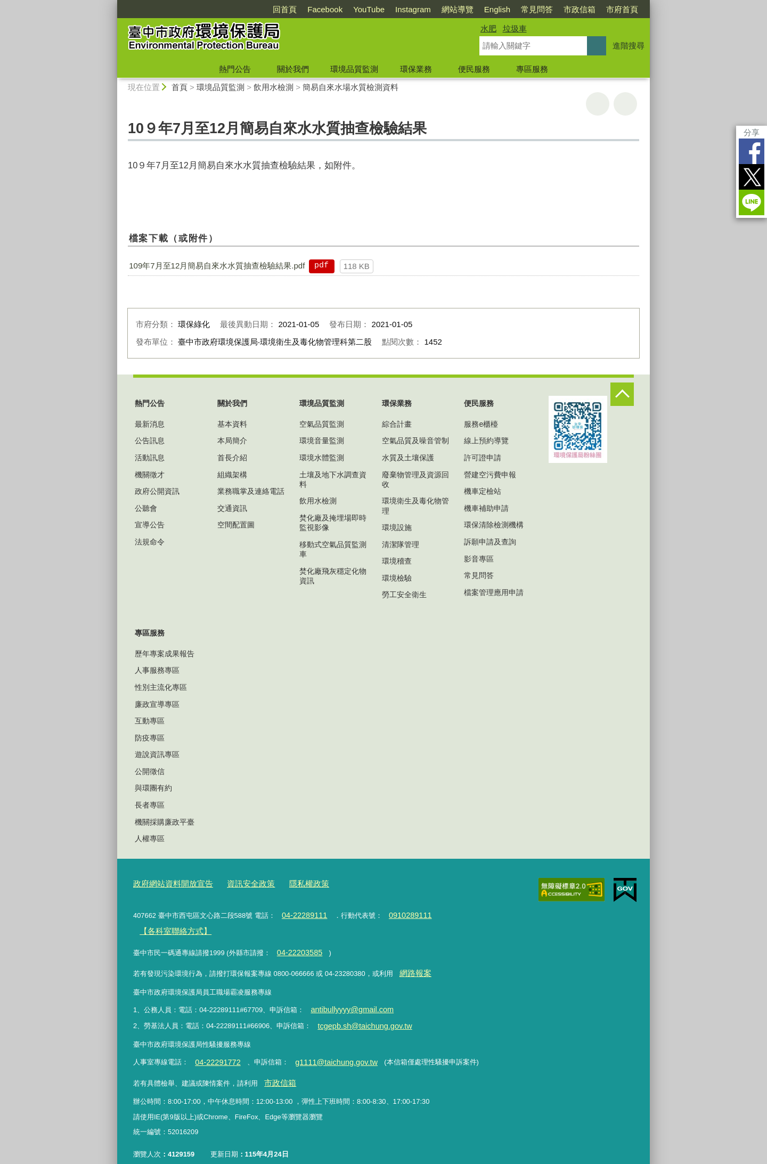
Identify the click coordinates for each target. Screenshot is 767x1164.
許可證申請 (482, 457)
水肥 (488, 28)
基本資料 (232, 424)
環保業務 (416, 69)
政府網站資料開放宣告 (167, 883)
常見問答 (537, 9)
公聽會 (146, 508)
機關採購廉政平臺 (164, 822)
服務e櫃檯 (481, 424)
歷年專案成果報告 (164, 653)
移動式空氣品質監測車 (332, 549)
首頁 (179, 87)
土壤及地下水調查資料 (332, 479)
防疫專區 (150, 738)
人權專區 (150, 838)
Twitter (751, 177)
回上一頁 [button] (625, 104)
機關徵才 (150, 474)
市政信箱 (579, 9)
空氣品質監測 (321, 424)
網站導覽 (458, 9)
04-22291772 (214, 1049)
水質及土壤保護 (408, 457)
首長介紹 (232, 457)
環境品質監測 (354, 69)
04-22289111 (301, 913)
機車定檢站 (482, 491)
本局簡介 (232, 440)
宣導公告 (150, 524)
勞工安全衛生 (404, 594)
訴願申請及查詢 (490, 542)
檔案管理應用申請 (494, 592)
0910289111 (401, 913)
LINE (751, 202)
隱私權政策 (289, 883)
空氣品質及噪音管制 (415, 440)
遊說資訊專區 (157, 754)
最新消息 (150, 424)
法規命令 (150, 542)
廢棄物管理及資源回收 (415, 479)
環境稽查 (397, 561)
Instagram (413, 9)
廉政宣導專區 (157, 704)
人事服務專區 (157, 670)
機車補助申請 (486, 508)
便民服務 (474, 69)
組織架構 (232, 474)
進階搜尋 (628, 45)
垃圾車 (515, 28)
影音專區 (479, 559)
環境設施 (397, 527)
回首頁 (285, 9)
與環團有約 (153, 788)
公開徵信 (150, 771)
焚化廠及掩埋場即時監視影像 (332, 523)
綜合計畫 (397, 424)
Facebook (324, 9)
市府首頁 (622, 9)
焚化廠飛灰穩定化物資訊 (332, 576)
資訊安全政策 (237, 883)
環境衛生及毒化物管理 (415, 505)
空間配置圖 (236, 524)
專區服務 (532, 69)
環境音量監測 (321, 440)
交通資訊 (232, 508)
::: (112, 4)
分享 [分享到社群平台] (752, 132)
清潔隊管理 (400, 544)
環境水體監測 (321, 457)
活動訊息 (150, 457)
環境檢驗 (397, 578)
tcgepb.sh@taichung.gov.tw (359, 1014)
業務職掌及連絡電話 (250, 491)
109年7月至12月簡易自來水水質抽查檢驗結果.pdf (217, 265)
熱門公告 (235, 69)
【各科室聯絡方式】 (170, 927)
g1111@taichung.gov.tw (325, 1049)
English (497, 9)
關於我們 (293, 69)
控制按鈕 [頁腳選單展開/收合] (622, 394)
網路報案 (413, 966)
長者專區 (150, 805)
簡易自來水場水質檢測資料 (350, 87)
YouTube (369, 9)
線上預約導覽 (486, 440)
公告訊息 (150, 440)
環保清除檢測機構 (494, 524)
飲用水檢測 (273, 87)
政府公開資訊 (157, 491)
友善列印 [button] (597, 104)
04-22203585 (296, 946)
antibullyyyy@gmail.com (347, 1000)
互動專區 (150, 721)
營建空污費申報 (490, 474)
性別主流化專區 (161, 687)
